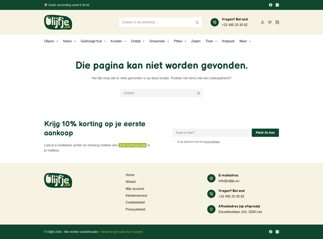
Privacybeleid (135, 209)
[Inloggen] (262, 22)
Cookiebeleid (135, 202)
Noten (70, 41)
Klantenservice (136, 195)
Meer (246, 41)
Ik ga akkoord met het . (198, 141)
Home (130, 175)
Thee (212, 41)
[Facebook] (270, 5)
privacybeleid (212, 141)
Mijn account (135, 188)
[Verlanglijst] (270, 22)
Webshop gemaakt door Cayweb (122, 231)
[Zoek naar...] (155, 22)
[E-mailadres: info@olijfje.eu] (211, 178)
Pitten (181, 41)
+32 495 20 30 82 (235, 25)
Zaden (195, 41)
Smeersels (160, 41)
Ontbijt (138, 41)
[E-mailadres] (211, 133)
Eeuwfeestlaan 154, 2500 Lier (240, 212)
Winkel (131, 181)
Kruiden (119, 41)
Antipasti (228, 41)
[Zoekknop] (197, 22)
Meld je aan (265, 133)
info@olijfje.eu (229, 181)
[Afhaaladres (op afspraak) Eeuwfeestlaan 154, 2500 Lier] (211, 209)
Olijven (52, 41)
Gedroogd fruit (94, 41)
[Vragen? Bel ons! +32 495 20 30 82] (215, 22)
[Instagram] (277, 5)
